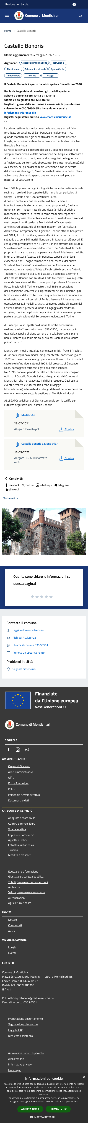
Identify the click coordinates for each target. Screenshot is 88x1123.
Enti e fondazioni (18, 783)
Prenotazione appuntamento (25, 1018)
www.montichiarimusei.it (55, 117)
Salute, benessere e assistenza (26, 892)
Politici (12, 789)
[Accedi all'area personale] (74, 4)
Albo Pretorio (16, 1059)
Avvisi (11, 931)
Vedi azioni (11, 498)
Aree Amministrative (20, 772)
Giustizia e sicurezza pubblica (25, 876)
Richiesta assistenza (20, 1036)
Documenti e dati (18, 800)
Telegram (61, 485)
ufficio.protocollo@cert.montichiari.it (31, 998)
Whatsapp (43, 485)
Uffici (11, 777)
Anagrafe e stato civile (21, 818)
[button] (44, 1117)
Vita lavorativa (17, 829)
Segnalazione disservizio (23, 1024)
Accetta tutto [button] (30, 1109)
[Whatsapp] (27, 749)
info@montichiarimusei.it (20, 112)
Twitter (27, 485)
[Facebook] (8, 749)
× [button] (84, 1077)
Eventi (12, 953)
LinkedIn (13, 489)
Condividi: (13, 478)
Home (7, 31)
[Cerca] (80, 16)
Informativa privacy (20, 1064)
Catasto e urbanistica (21, 845)
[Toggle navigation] (7, 15)
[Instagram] (17, 749)
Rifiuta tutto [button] (58, 1108)
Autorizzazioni (16, 898)
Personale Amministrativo (24, 795)
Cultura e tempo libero (21, 823)
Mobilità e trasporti (19, 855)
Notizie (12, 919)
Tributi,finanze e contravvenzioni (28, 882)
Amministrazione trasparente (26, 1053)
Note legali (14, 1070)
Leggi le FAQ (15, 1030)
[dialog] (44, 1098)
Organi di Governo (19, 766)
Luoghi (12, 947)
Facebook (12, 485)
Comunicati (15, 925)
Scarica (66, 429)
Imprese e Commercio (21, 835)
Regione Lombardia (17, 4)
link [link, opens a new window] (76, 1101)
